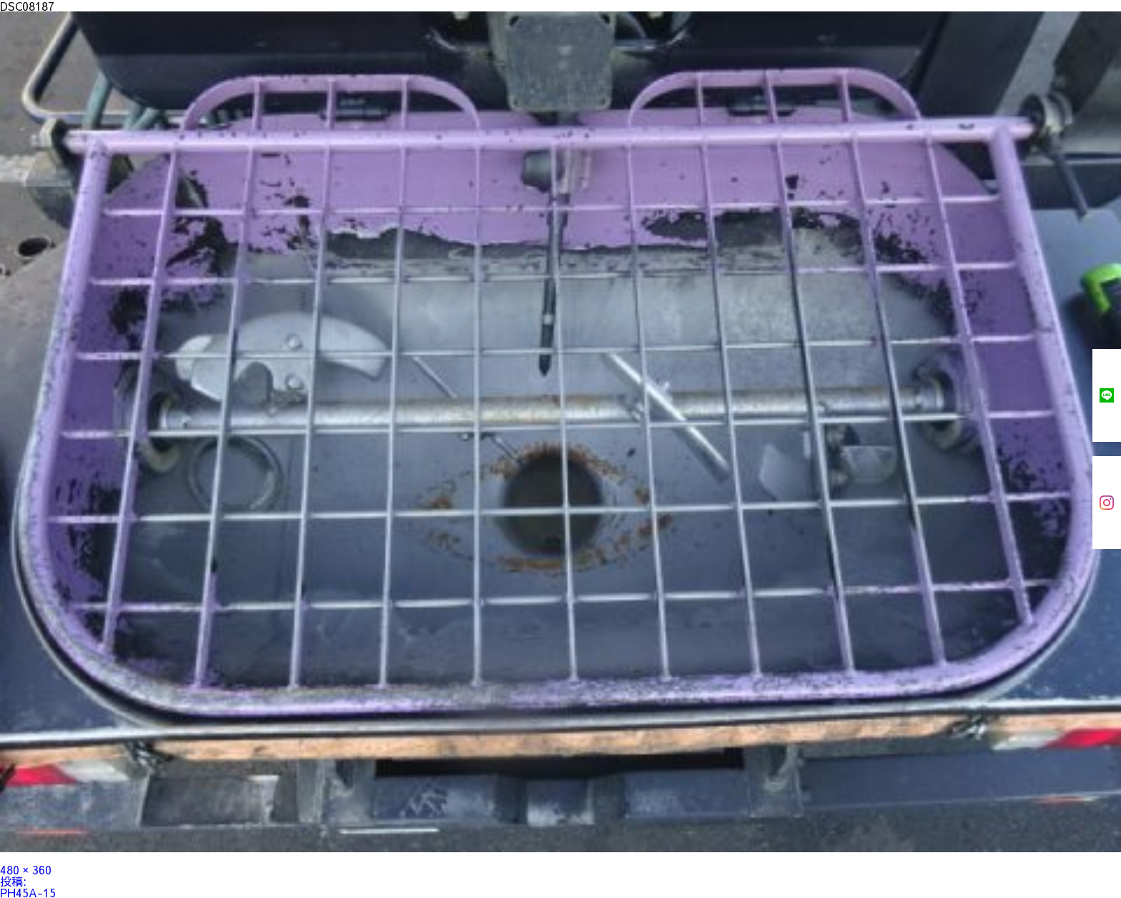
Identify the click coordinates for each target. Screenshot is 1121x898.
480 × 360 (25, 869)
